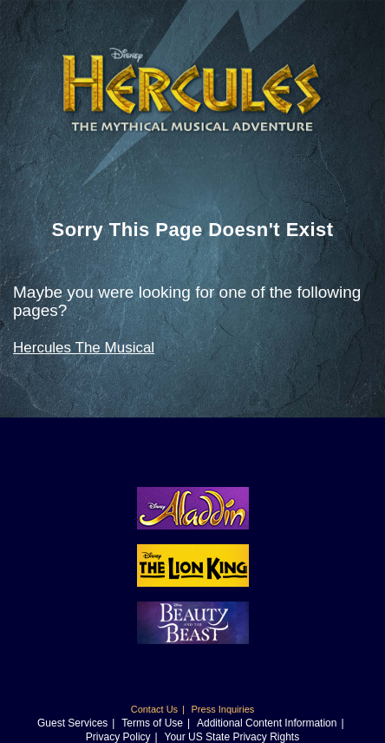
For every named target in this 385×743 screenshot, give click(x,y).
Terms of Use (152, 723)
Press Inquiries (223, 709)
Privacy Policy (118, 737)
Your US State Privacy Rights (232, 737)
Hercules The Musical (83, 347)
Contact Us (154, 709)
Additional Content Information (266, 723)
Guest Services (72, 723)
